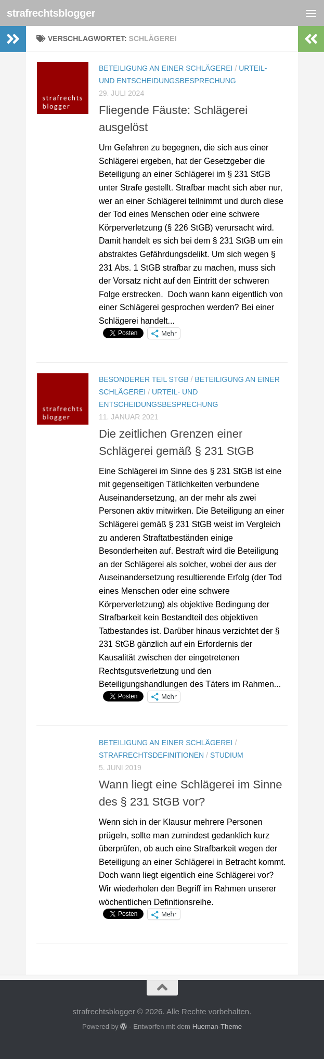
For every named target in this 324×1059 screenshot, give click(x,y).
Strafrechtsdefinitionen (151, 755)
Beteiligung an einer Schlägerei (166, 68)
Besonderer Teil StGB (144, 379)
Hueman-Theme (217, 1026)
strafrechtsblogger (53, 13)
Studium (226, 755)
